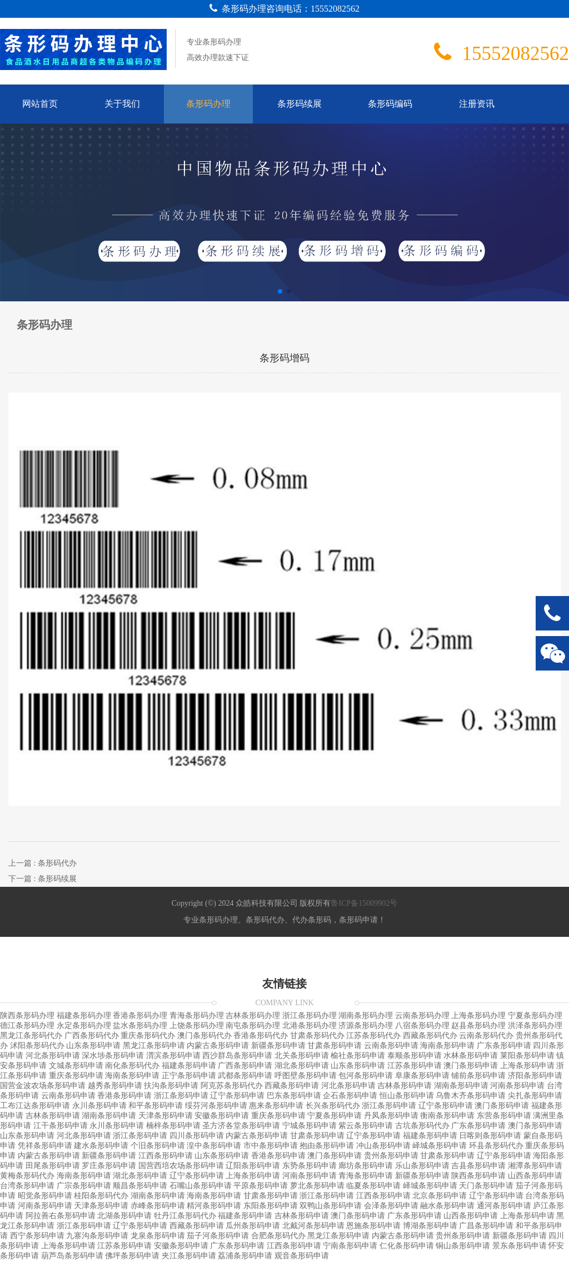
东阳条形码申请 (270, 1206)
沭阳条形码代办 (37, 1045)
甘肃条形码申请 (334, 1045)
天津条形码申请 (165, 1115)
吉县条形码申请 (478, 1165)
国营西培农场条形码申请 (181, 1165)
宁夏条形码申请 (334, 1115)
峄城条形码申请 (439, 1145)
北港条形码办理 (309, 1025)
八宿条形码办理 (422, 1025)
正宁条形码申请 (189, 1075)
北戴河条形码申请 (313, 1226)
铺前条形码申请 (478, 1075)
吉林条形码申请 (404, 1085)
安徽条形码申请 (221, 1115)
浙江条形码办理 (309, 1015)
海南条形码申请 (447, 1045)
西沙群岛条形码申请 (237, 1055)
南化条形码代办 (132, 1065)
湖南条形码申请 (461, 1085)
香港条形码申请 (124, 1095)
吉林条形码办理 (253, 1015)
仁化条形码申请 (407, 1246)
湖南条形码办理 (365, 1015)
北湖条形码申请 (124, 1216)
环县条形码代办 (496, 1145)
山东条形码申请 (93, 1045)
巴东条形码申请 (294, 1095)
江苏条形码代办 (373, 1035)
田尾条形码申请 (53, 1165)
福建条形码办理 (84, 1015)
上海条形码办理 (478, 1015)
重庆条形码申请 (76, 1075)
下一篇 (42, 879)
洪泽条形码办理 (535, 1025)
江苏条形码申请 (414, 1065)
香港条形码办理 (140, 1015)
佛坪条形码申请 (132, 1256)
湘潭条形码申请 (535, 1165)
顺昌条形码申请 (140, 1185)
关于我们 (122, 103)
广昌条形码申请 (486, 1226)
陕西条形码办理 (27, 1015)
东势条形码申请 (309, 1165)
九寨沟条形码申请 (97, 1236)
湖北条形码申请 (301, 1065)
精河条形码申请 (214, 1206)
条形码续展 (299, 103)
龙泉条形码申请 (158, 1236)
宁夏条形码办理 (535, 1015)
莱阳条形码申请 (527, 1055)
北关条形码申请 (301, 1055)
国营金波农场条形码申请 (43, 1085)
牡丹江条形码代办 (185, 1216)
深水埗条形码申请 (113, 1055)
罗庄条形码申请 (109, 1165)
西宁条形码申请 (37, 1236)
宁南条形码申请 (350, 1246)
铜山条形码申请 (463, 1246)
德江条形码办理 (27, 1025)
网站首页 (40, 103)
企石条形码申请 (350, 1095)
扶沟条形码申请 (171, 1085)
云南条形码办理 (422, 1015)
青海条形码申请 (365, 1175)
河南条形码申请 (517, 1085)
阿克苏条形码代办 (232, 1085)
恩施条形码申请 (373, 1226)
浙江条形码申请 (181, 1095)
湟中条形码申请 (214, 1145)
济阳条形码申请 (535, 1075)
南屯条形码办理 (253, 1025)
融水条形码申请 (447, 1206)
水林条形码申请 (470, 1055)
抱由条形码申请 (327, 1145)
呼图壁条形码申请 (305, 1075)
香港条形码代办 (260, 1035)
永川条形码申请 (99, 1105)
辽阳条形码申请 (253, 1165)
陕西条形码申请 (478, 1175)
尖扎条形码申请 (535, 1095)
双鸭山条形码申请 (331, 1206)
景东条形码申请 (519, 1246)
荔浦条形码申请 (245, 1256)
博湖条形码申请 (430, 1226)
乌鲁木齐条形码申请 (471, 1095)
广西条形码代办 (91, 1035)
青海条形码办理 (196, 1015)
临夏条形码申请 (373, 1185)
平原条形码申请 (260, 1185)
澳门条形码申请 (470, 1065)
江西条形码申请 (165, 1155)
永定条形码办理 (84, 1025)
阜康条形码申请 (422, 1075)
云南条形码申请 (391, 1045)
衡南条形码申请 (447, 1115)
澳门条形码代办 (204, 1035)
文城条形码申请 (76, 1065)
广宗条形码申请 (84, 1185)
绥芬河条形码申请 (216, 1105)
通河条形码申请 (504, 1206)
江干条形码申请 (60, 1125)
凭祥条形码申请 (45, 1145)
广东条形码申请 (504, 1045)
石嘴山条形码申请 (200, 1185)
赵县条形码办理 (478, 1025)
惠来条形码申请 (276, 1105)
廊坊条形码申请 (365, 1165)
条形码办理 (208, 103)
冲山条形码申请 (383, 1145)
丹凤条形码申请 (391, 1115)
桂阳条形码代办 (101, 1196)
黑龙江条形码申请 (154, 1045)
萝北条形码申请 (317, 1185)
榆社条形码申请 (358, 1055)
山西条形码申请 (535, 1175)
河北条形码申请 (53, 1055)
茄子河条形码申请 (218, 1236)
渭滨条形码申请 (173, 1055)
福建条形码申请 (189, 1065)
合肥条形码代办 (278, 1236)
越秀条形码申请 (115, 1085)
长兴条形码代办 (333, 1105)
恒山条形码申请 (407, 1095)
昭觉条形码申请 (45, 1196)
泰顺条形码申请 (414, 1055)
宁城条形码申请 (309, 1125)
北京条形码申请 (439, 1196)
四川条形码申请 (196, 1135)
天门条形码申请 (486, 1185)
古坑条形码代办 (422, 1125)
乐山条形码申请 (422, 1165)
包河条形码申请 (365, 1075)
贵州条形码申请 (391, 1155)
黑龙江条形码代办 (31, 1035)
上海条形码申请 (527, 1065)
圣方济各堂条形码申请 (241, 1125)
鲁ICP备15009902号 (364, 903)
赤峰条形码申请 (158, 1206)
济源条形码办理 (365, 1025)
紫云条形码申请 (365, 1125)
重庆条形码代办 (148, 1035)
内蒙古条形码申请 (218, 1045)
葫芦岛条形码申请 (72, 1256)
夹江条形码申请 (189, 1256)
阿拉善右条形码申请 (61, 1216)
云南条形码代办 (486, 1035)
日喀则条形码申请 (490, 1135)
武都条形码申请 (245, 1075)
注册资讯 (477, 103)
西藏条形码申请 (291, 1085)
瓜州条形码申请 (253, 1226)
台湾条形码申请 (27, 1185)
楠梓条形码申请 (173, 1125)
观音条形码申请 (301, 1256)
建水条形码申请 (101, 1145)
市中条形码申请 (270, 1145)
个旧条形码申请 (158, 1145)
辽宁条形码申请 (237, 1095)
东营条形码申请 (504, 1115)
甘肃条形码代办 (317, 1035)
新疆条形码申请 (278, 1045)
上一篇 (42, 863)
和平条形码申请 (155, 1105)
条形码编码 (390, 103)
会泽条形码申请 (391, 1206)
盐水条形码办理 (140, 1025)
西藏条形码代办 (430, 1035)
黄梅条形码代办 (27, 1175)
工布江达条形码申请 (35, 1105)
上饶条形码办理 (196, 1025)
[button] (280, 291)
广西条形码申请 (245, 1065)
